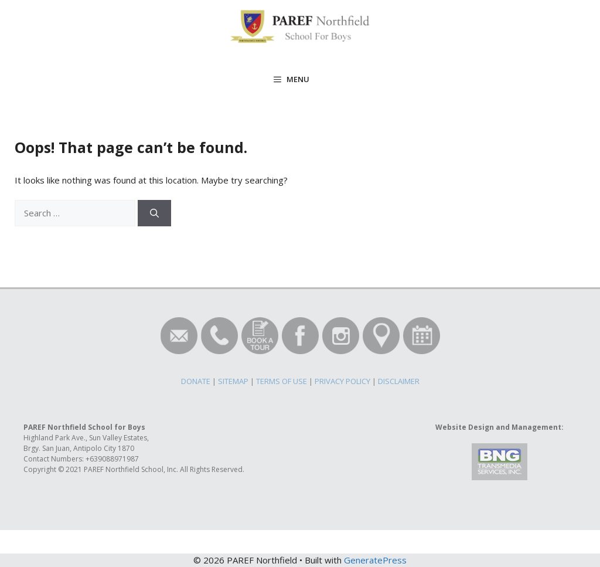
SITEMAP (233, 381)
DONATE (195, 381)
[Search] (154, 213)
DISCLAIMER (399, 381)
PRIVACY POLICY (342, 381)
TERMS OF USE (281, 381)
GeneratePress (375, 560)
